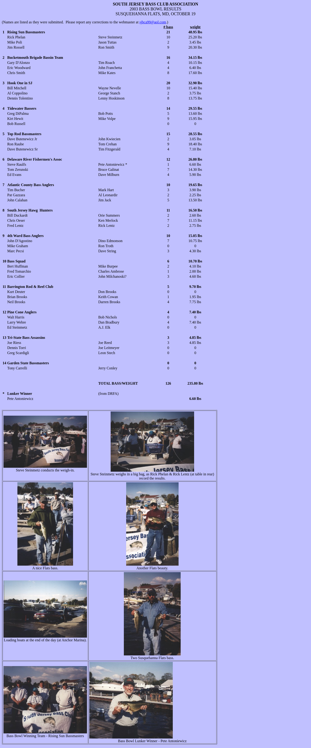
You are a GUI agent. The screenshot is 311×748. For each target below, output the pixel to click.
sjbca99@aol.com (152, 22)
